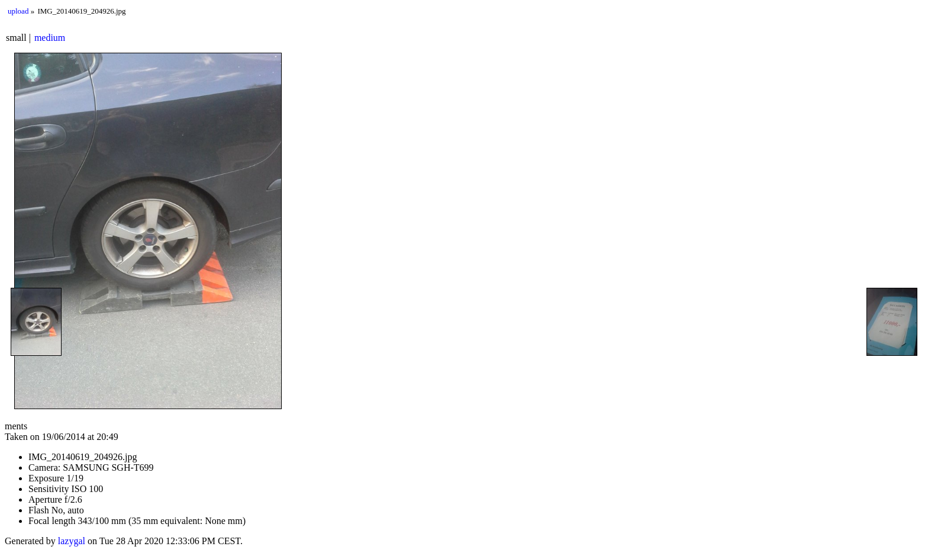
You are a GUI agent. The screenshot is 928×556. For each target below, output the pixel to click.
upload (18, 11)
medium (49, 38)
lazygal (71, 541)
